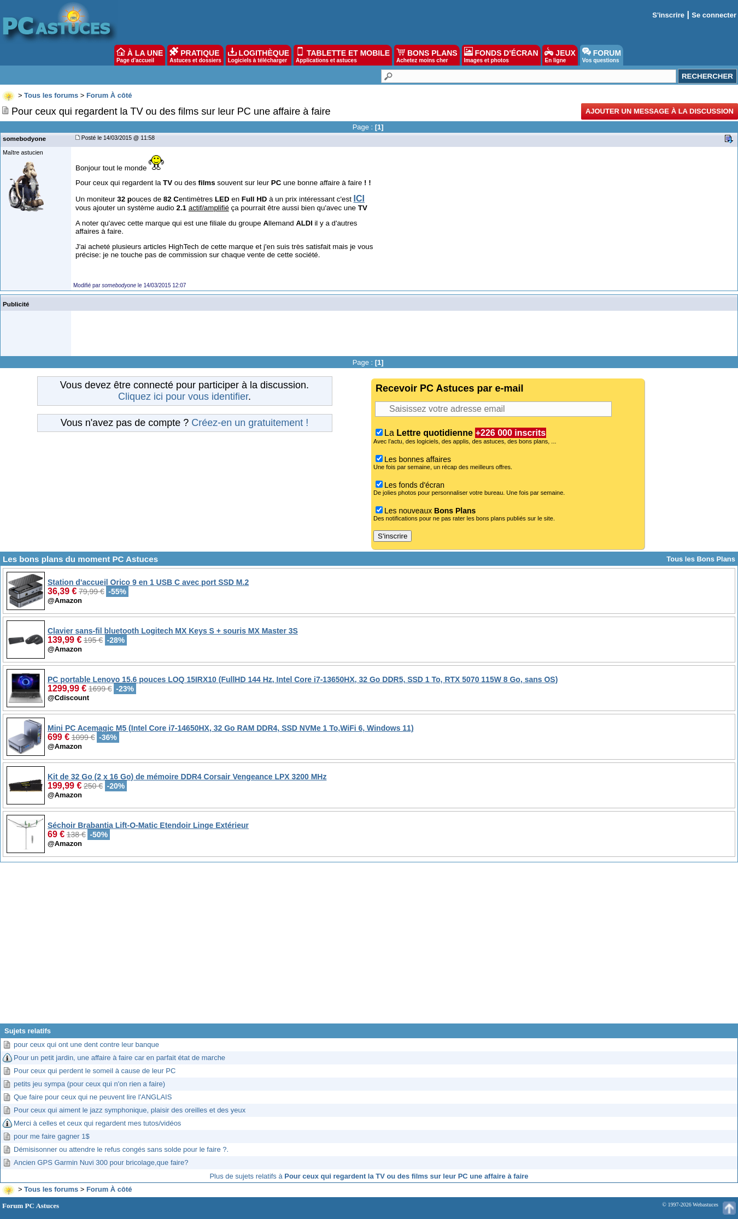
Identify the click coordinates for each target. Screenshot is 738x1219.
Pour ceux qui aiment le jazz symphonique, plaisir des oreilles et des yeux (129, 1110)
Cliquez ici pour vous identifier (183, 396)
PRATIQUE (195, 55)
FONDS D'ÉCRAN (501, 55)
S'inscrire (668, 15)
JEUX (559, 55)
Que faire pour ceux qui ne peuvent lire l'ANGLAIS (93, 1097)
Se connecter (714, 15)
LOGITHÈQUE (258, 55)
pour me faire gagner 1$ (52, 1136)
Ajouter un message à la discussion (659, 111)
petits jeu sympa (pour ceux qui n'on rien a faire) (89, 1084)
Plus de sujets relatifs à (368, 1176)
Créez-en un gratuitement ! (249, 422)
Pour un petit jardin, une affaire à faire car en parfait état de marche (119, 1058)
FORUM (601, 55)
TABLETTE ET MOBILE (343, 55)
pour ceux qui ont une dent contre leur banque (86, 1044)
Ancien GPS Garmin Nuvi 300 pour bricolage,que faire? (101, 1162)
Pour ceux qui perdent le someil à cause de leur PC (94, 1071)
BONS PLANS (427, 55)
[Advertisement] (369, 947)
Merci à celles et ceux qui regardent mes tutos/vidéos (97, 1123)
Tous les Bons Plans (700, 559)
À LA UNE (139, 55)
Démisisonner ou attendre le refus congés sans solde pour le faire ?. (121, 1149)
